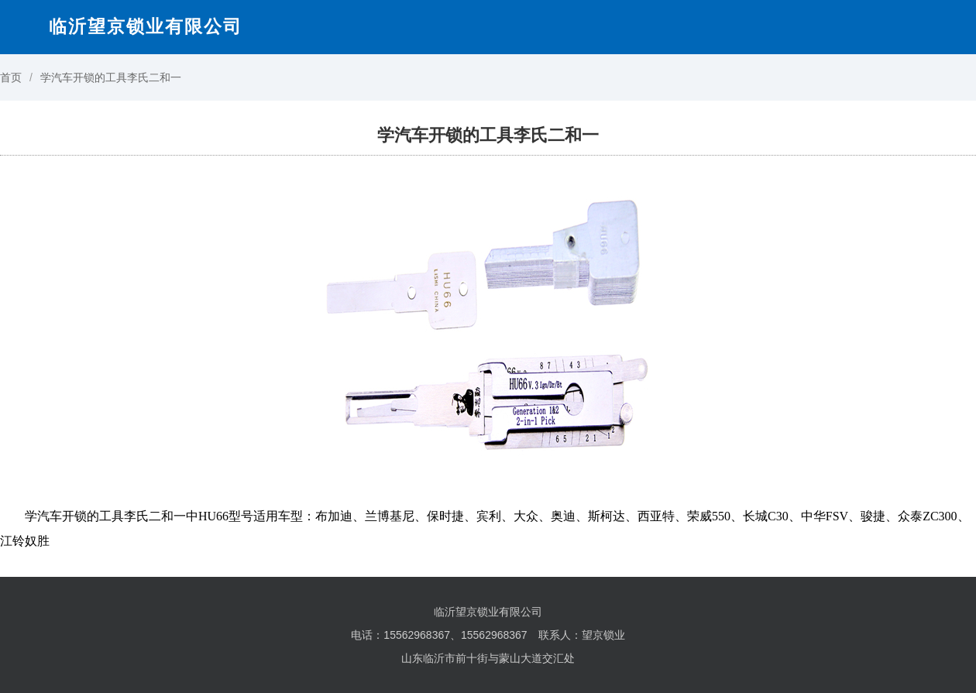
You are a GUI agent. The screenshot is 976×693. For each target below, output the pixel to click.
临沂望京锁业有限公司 (145, 26)
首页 (11, 77)
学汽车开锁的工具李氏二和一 (110, 77)
